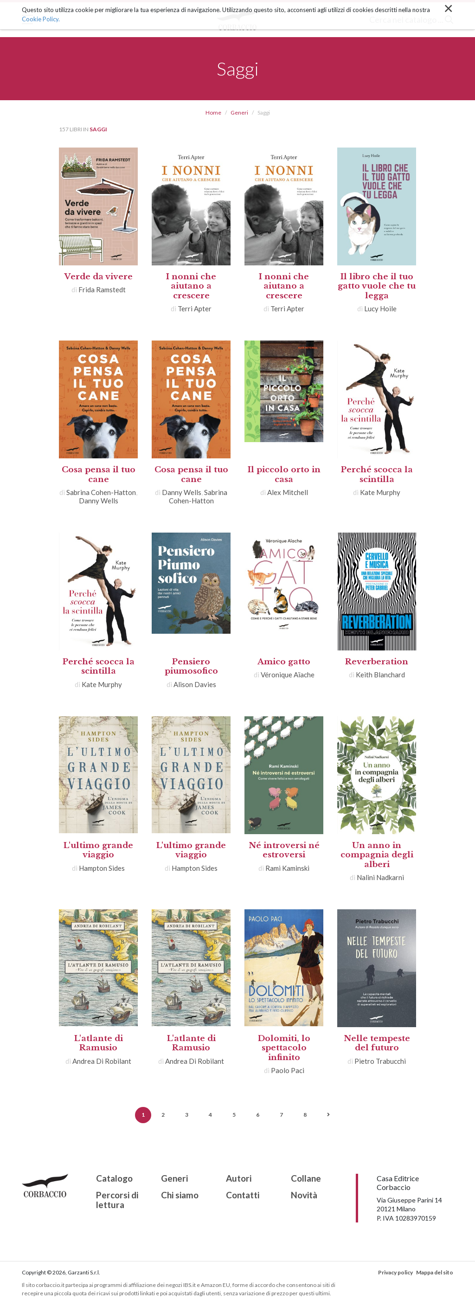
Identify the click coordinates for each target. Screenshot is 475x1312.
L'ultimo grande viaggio (98, 850)
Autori (238, 1178)
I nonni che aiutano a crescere (191, 286)
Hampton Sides (102, 868)
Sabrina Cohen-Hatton (101, 492)
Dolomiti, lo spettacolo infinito (284, 1048)
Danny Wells (98, 500)
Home (213, 112)
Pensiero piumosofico (191, 666)
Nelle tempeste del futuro (377, 1043)
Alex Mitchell (287, 492)
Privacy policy (395, 1272)
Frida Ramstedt (102, 289)
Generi (239, 112)
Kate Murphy (380, 492)
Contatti (242, 1195)
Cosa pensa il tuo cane (98, 474)
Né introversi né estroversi (284, 850)
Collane (306, 1178)
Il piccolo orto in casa (284, 474)
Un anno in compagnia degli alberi (376, 855)
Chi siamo (180, 1195)
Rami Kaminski (287, 868)
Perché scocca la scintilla (377, 474)
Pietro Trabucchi (380, 1061)
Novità (304, 1195)
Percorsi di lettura (117, 1200)
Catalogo (114, 1178)
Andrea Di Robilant (101, 1061)
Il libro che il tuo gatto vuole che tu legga (377, 286)
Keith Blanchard (380, 674)
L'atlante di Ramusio (98, 1043)
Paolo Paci (287, 1070)
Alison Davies (194, 684)
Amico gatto (283, 662)
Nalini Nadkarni (380, 877)
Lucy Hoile (380, 308)
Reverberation (376, 662)
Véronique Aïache (288, 674)
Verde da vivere (98, 277)
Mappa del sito (434, 1272)
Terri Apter (195, 308)
